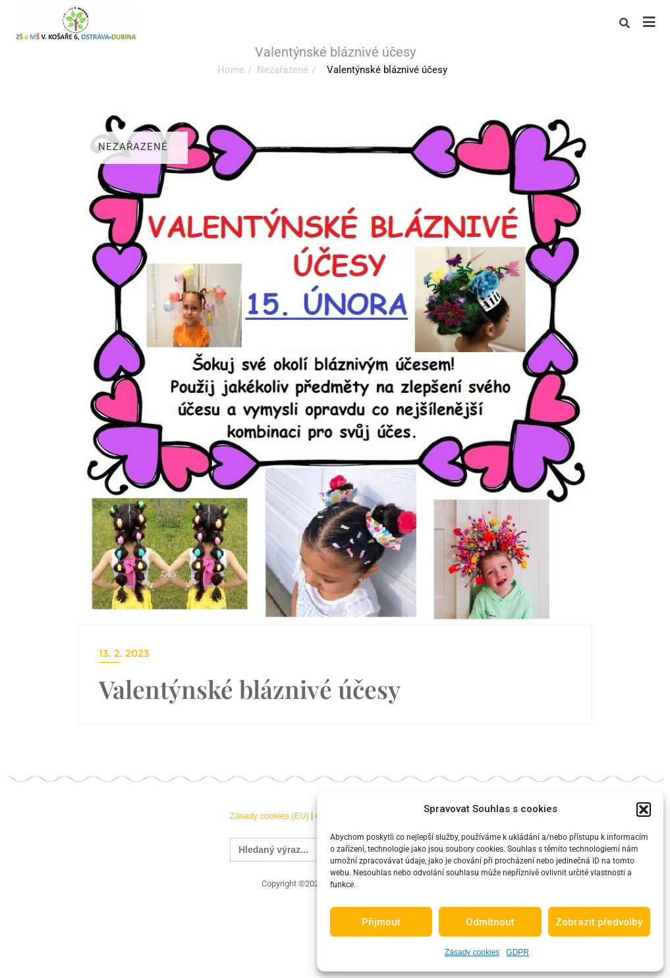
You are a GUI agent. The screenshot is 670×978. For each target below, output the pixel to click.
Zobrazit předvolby (598, 922)
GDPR (517, 952)
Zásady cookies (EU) (269, 816)
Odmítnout (490, 922)
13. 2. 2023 (124, 653)
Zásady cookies (472, 952)
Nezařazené (282, 70)
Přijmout (381, 922)
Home (230, 70)
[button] (643, 809)
